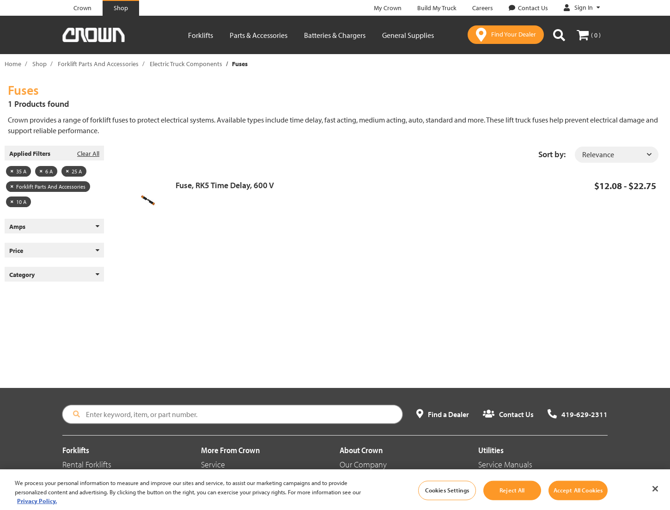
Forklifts (200, 35)
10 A (18, 201)
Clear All (88, 153)
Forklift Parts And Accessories (98, 64)
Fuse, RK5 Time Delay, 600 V (225, 185)
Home (13, 64)
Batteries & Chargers (334, 35)
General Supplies (408, 35)
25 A (74, 171)
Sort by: (552, 154)
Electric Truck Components (186, 64)
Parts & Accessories (258, 35)
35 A (18, 171)
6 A (46, 171)
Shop (39, 64)
